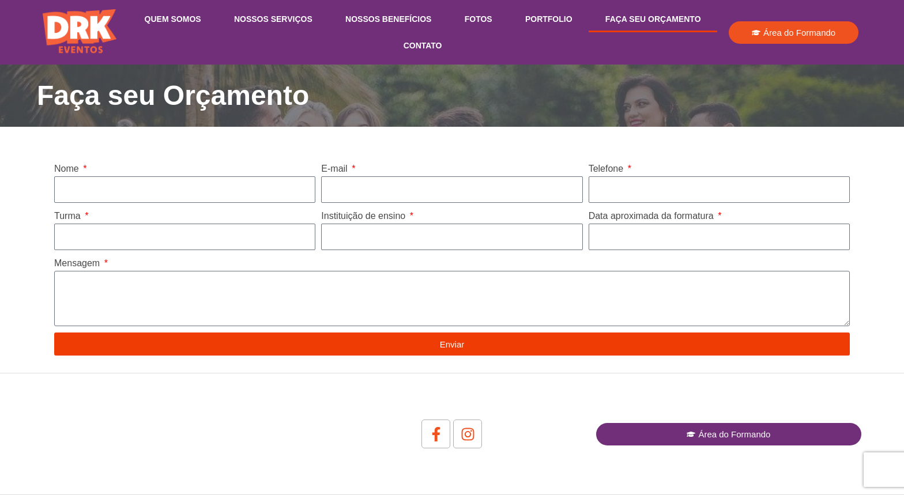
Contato (423, 45)
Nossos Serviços (273, 19)
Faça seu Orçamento (653, 19)
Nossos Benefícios (388, 19)
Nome (67, 168)
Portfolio (548, 19)
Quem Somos (173, 19)
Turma (68, 216)
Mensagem (78, 263)
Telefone (607, 168)
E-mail (335, 168)
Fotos (478, 19)
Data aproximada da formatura (652, 216)
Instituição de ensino (364, 216)
